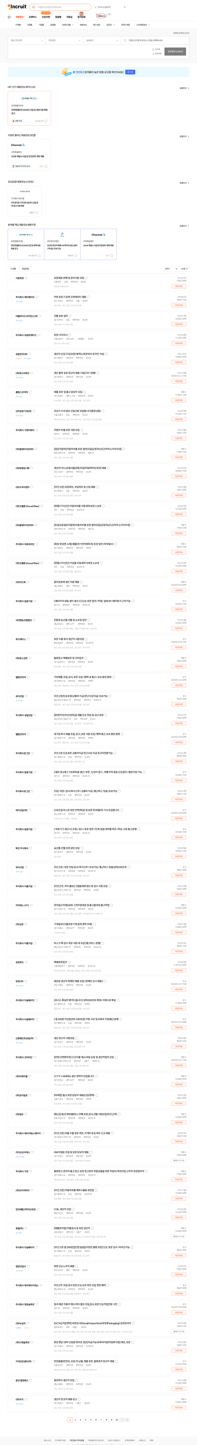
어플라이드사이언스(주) (27, 316)
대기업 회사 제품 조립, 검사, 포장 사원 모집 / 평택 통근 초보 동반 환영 (87, 734)
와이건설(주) (21, 810)
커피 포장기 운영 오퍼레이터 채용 (70, 297)
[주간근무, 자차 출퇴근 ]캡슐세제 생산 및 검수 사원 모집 (80, 886)
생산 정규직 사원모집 (64, 1038)
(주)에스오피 (21, 658)
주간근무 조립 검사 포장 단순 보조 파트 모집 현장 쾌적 (80, 1285)
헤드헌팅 (96, 24)
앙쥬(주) (19, 981)
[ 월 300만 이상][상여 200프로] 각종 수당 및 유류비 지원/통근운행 (86, 1019)
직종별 (29, 24)
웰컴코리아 (21, 677)
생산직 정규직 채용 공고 (65, 1399)
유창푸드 (20, 962)
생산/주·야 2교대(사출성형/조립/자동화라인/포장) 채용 (80, 468)
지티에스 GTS (22, 905)
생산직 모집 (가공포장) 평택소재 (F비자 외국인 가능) (79, 354)
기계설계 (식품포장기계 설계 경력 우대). (73, 924)
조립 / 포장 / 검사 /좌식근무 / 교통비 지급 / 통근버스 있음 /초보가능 (85, 791)
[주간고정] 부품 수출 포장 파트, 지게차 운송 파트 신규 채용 (82, 1133)
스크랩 (46, 121)
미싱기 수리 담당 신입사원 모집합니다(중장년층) (77, 411)
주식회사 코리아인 (24, 1057)
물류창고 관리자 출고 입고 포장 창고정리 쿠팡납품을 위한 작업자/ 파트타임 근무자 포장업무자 (99, 1171)
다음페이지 (122, 1419)
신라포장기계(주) (23, 411)
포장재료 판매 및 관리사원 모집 (69, 278)
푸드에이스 (21, 639)
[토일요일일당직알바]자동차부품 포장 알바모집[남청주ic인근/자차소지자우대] (92, 525)
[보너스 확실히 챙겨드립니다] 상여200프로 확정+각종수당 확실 (85, 1000)
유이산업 (20, 696)
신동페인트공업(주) (25, 1038)
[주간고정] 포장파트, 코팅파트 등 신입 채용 (74, 487)
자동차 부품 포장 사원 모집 (67, 430)
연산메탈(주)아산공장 (26, 1209)
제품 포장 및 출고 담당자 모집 (68, 392)
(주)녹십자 (20, 1323)
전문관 (109, 24)
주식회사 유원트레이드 (26, 335)
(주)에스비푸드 (22, 373)
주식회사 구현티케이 (25, 430)
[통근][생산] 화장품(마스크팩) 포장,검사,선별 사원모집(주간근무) (85, 1114)
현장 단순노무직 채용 (64, 1266)
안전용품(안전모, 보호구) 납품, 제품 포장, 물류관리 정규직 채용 (84, 1361)
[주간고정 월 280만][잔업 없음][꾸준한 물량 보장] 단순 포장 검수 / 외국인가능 (92, 1247)
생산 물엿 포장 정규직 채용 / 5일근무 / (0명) (75, 373)
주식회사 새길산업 (24, 715)
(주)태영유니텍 (22, 468)
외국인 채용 (125, 24)
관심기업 (25, 268)
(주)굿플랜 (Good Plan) (27, 506)
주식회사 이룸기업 (24, 886)
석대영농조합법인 (24, 620)
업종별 (52, 24)
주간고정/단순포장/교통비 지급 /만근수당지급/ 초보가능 (81, 696)
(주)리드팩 (20, 582)
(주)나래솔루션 (22, 1342)
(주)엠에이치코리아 (25, 449)
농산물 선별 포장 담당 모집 (67, 848)
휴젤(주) (19, 1228)
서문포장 (20, 278)
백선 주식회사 (22, 848)
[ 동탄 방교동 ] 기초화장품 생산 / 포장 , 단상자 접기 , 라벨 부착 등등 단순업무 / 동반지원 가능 (98, 772)
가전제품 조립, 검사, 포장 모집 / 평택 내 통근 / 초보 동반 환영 (82, 677)
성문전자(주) (21, 354)
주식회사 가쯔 (22, 1171)
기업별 (41, 24)
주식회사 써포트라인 (25, 544)
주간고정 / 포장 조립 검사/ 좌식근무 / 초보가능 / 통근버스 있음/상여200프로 (90, 867)
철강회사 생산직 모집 (64, 1380)
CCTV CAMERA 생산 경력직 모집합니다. (74, 1076)
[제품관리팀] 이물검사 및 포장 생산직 (72, 1228)
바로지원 (178, 286)
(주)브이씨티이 (22, 1190)
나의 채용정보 (141, 24)
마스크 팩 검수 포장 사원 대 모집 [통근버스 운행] (77, 943)
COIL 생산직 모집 (62, 1209)
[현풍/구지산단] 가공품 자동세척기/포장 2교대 (76, 563)
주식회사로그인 (23, 753)
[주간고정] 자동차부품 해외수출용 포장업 (74, 1190)
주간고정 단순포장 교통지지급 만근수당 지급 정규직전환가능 (83, 753)
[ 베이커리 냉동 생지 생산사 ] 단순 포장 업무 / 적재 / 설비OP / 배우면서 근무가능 (92, 601)
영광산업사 (21, 1266)
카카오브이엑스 (23, 1152)
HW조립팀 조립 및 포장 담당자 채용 (71, 1152)
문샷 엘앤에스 (22, 1380)
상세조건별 (66, 24)
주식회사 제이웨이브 (25, 297)
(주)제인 (19, 1114)
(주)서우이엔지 (22, 487)
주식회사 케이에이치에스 (27, 1285)
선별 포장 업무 (61, 316)
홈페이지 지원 (178, 1160)
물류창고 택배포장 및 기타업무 (69, 658)
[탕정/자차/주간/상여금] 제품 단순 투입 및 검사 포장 (79, 715)
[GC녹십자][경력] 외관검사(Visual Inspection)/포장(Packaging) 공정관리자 (92, 1323)
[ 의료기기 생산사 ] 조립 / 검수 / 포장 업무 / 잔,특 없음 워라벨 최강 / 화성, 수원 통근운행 (95, 829)
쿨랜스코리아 (22, 392)
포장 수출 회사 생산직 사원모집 (69, 639)
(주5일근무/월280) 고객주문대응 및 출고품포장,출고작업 (81, 905)
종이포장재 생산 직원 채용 (66, 582)
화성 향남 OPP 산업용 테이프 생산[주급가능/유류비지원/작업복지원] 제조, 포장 (92, 1342)
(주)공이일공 (21, 1095)
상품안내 (183, 88)
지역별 (18, 24)
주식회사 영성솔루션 (25, 1304)
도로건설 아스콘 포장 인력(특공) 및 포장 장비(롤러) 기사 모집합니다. (87, 810)
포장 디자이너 (60, 335)
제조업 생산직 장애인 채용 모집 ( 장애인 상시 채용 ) (78, 981)
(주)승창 (19, 924)
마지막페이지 (127, 1419)
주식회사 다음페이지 (25, 1000)
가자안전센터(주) (23, 1361)
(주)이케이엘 (21, 1076)
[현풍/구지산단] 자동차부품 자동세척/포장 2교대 (77, 506)
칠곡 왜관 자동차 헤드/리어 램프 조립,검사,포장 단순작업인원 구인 (85, 1304)
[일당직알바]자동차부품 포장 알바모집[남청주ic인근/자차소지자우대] (87, 449)
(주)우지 (19, 1399)
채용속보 (83, 24)
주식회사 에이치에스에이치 (28, 1133)
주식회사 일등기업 (24, 601)
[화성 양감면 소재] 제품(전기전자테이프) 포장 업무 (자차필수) (83, 544)
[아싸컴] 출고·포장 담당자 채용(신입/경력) (74, 1095)
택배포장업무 (60, 962)
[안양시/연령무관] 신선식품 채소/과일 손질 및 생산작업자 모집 (84, 1057)
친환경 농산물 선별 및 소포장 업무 (70, 620)
